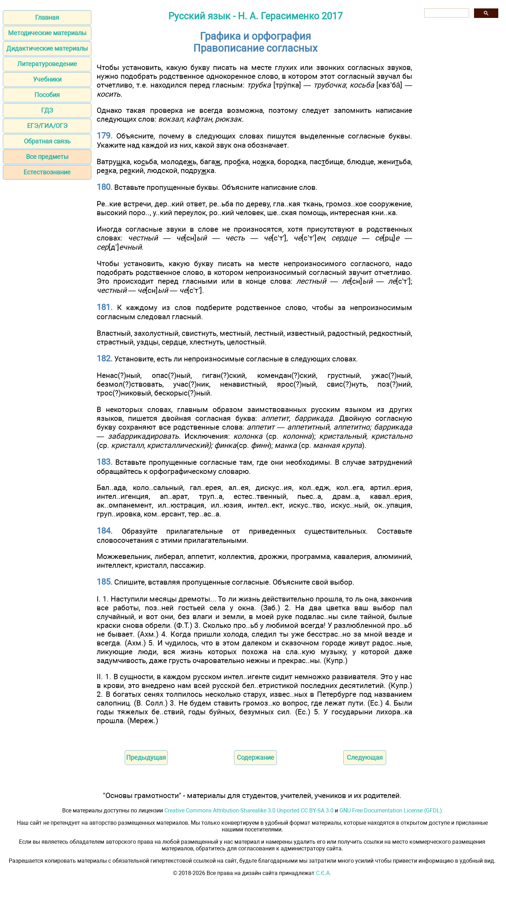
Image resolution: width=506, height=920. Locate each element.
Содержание (255, 757)
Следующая (365, 757)
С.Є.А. (323, 873)
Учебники (47, 79)
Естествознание (47, 172)
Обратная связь (47, 141)
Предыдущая (146, 757)
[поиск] (446, 13)
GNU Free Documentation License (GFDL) (390, 810)
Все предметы (47, 156)
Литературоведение (47, 63)
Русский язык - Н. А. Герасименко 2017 (255, 16)
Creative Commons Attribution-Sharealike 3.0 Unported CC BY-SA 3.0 (248, 810)
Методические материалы (47, 33)
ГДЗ (47, 110)
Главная (47, 17)
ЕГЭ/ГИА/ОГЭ (47, 125)
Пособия (47, 94)
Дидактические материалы (47, 48)
